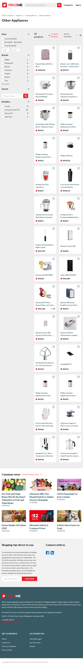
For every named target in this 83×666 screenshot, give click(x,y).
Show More (5, 84)
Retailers (15, 102)
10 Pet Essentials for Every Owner (67, 495)
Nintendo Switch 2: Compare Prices (38, 527)
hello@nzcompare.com (10, 622)
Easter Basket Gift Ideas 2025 (14, 527)
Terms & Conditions (9, 646)
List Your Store (35, 642)
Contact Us (6, 642)
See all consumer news (30, 474)
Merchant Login (36, 639)
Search (15, 89)
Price (15, 34)
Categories (68, 5)
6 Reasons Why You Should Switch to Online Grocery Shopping (41, 497)
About (4, 639)
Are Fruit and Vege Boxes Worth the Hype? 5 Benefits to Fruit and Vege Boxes (14, 498)
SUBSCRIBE (29, 579)
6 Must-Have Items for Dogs (68, 527)
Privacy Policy (7, 650)
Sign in (78, 5)
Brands (15, 55)
